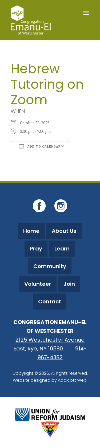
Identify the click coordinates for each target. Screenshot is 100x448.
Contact (49, 301)
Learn (62, 248)
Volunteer (37, 284)
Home (31, 231)
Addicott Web (72, 380)
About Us (64, 231)
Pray (36, 248)
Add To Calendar (40, 146)
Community (49, 266)
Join (69, 284)
